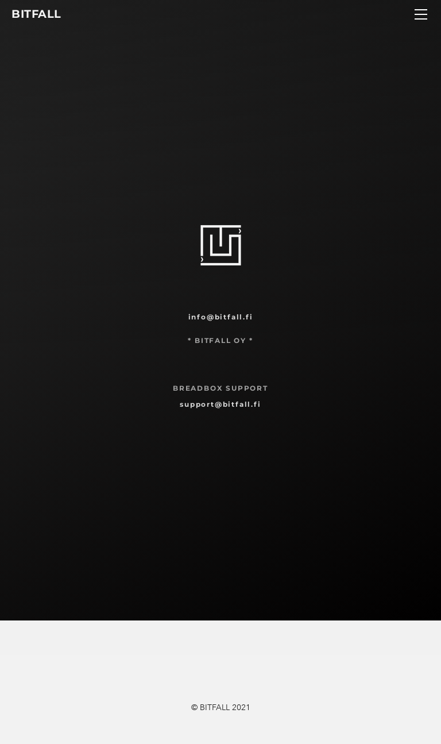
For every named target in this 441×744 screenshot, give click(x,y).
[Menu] (421, 14)
